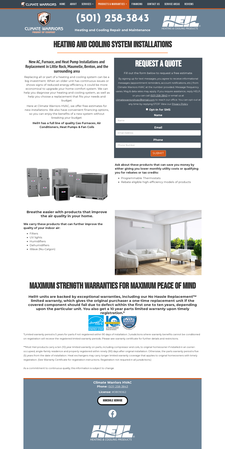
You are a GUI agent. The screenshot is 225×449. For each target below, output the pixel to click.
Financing (137, 4)
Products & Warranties (112, 4)
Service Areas (172, 4)
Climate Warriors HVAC (38, 4)
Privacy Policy (180, 104)
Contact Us (153, 4)
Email (158, 127)
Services (87, 4)
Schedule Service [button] (112, 400)
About (73, 4)
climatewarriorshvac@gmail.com (135, 99)
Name (158, 115)
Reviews (189, 4)
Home (62, 4)
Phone (158, 139)
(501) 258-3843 (112, 18)
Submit (158, 153)
